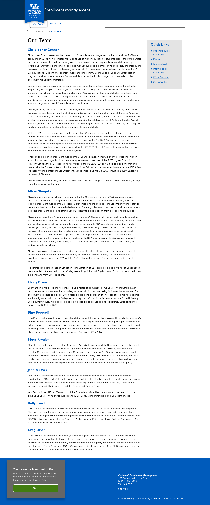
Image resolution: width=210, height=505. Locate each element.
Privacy (167, 499)
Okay (36, 488)
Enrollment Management (84, 10)
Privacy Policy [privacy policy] (40, 480)
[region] (36, 479)
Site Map (123, 489)
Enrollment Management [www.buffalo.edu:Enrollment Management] (38, 31)
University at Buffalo (134, 499)
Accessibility (178, 499)
